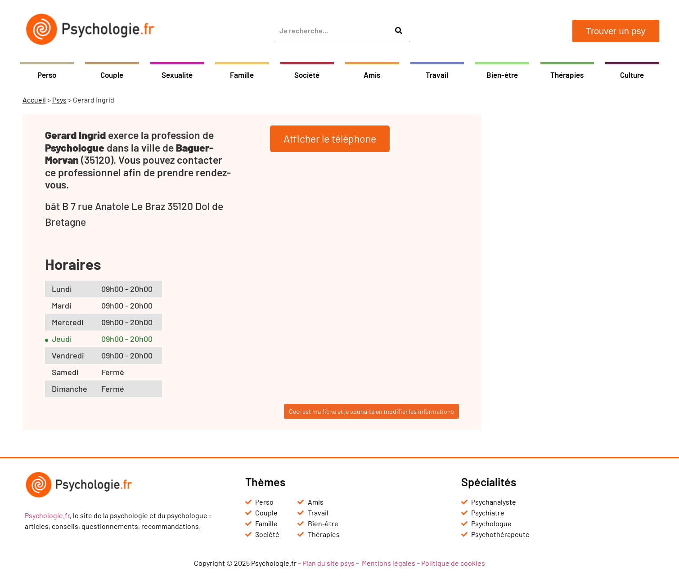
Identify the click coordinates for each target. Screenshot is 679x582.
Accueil (34, 99)
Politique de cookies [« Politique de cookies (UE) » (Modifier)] (453, 563)
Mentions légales (388, 563)
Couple (111, 74)
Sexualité (177, 74)
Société (306, 74)
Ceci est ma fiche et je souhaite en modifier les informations (371, 411)
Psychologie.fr (47, 515)
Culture (632, 74)
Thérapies (567, 74)
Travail (437, 74)
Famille (242, 74)
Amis (372, 74)
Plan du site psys (328, 563)
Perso (46, 74)
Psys (59, 99)
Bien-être (502, 74)
